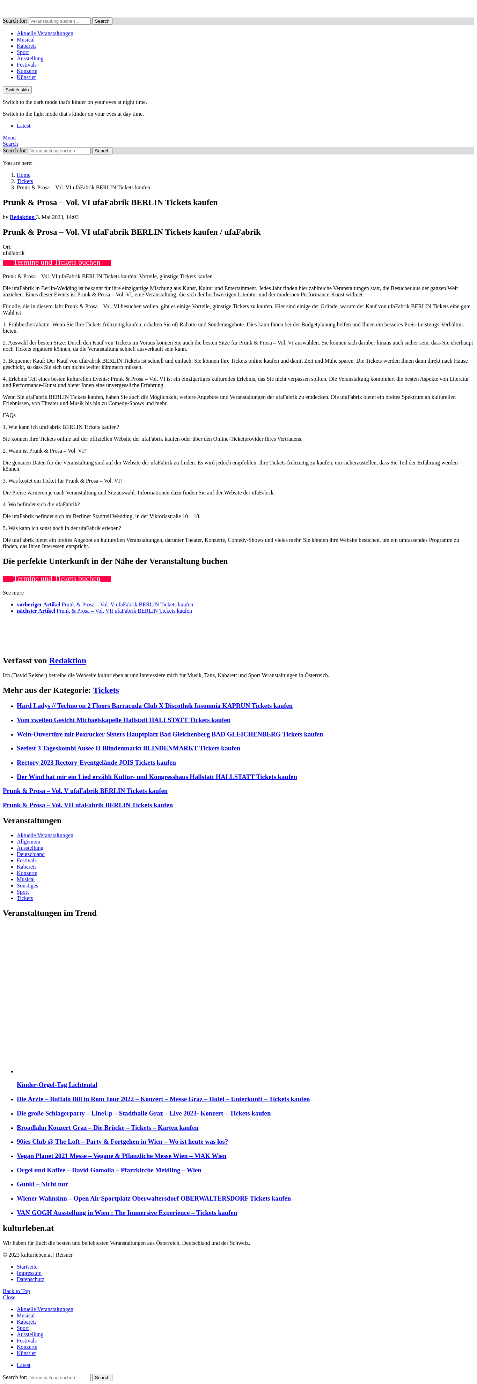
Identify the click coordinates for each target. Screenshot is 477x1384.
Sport (23, 52)
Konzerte (27, 71)
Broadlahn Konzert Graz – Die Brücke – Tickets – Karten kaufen (108, 1127)
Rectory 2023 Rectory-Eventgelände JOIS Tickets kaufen (96, 762)
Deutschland (31, 854)
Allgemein (29, 842)
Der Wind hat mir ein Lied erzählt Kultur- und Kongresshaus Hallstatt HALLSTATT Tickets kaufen (157, 776)
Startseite (27, 1267)
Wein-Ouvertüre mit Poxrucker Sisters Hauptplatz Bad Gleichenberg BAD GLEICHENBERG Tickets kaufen (170, 734)
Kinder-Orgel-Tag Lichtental (57, 1084)
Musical (26, 40)
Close (9, 1297)
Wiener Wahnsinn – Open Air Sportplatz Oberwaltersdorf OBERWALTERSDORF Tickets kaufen (154, 1198)
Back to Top (16, 1291)
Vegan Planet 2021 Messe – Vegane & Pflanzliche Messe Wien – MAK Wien (122, 1155)
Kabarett (26, 46)
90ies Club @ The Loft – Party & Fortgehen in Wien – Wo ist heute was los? (122, 1141)
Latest (23, 126)
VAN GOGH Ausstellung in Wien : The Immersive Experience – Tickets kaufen (127, 1212)
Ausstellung (30, 58)
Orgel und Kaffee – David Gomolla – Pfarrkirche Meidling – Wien (109, 1170)
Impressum (29, 1273)
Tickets (106, 690)
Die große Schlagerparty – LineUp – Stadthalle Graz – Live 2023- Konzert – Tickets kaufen (144, 1113)
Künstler (26, 77)
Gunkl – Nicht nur (42, 1184)
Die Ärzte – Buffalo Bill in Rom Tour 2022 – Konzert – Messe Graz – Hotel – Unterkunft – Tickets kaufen (163, 1099)
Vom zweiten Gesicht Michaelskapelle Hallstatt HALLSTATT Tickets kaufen (123, 720)
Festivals (27, 65)
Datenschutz (30, 1279)
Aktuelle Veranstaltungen (45, 33)
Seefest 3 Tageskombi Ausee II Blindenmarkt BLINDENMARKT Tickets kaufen (128, 748)
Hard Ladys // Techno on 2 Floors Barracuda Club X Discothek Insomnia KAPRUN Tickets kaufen (155, 705)
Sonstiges (27, 885)
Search (102, 21)
